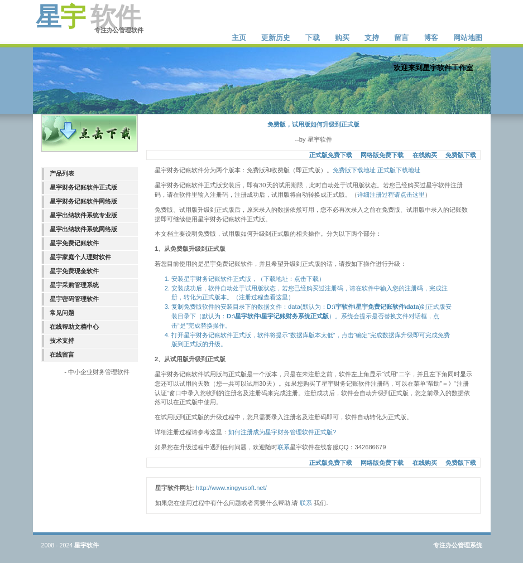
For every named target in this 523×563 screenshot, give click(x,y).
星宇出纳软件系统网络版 (83, 229)
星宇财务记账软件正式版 (83, 187)
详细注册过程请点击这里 (391, 194)
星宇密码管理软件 (74, 298)
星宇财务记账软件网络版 (83, 201)
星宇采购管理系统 (74, 285)
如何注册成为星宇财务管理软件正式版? (282, 432)
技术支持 (62, 340)
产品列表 (62, 173)
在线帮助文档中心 (74, 326)
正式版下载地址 (398, 170)
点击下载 (306, 278)
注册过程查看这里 (263, 297)
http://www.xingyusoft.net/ (231, 487)
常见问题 (62, 312)
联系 (283, 447)
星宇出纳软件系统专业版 (83, 215)
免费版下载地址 (354, 170)
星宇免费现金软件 (74, 271)
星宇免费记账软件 (74, 243)
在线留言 (62, 354)
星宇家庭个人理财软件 (80, 257)
